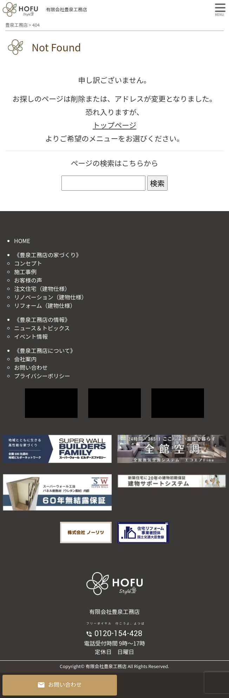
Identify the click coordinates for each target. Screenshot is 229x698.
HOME (22, 240)
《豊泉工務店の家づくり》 (47, 254)
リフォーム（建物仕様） (45, 305)
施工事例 (25, 271)
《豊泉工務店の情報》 (42, 319)
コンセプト (28, 263)
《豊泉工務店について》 (45, 350)
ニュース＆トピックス (42, 328)
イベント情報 (31, 336)
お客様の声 (28, 280)
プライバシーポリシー (42, 376)
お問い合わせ (31, 367)
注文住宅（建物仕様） (42, 288)
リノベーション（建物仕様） (50, 297)
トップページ (114, 125)
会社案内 (25, 359)
